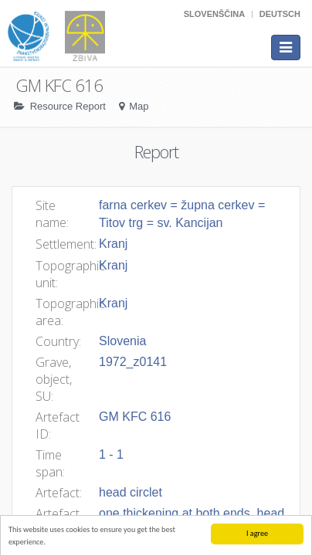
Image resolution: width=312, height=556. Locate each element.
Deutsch (279, 14)
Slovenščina (214, 14)
